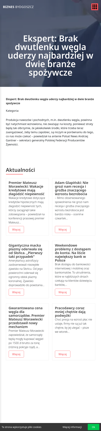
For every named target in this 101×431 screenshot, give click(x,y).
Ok (93, 427)
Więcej (16, 229)
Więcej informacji (72, 427)
